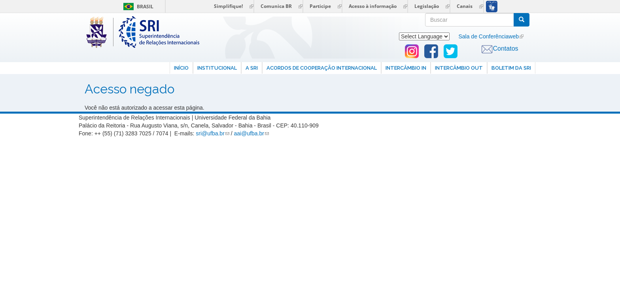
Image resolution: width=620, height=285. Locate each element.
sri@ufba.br (210, 133)
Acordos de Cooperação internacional (322, 68)
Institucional (217, 68)
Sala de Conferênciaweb (488, 36)
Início (181, 68)
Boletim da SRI (511, 68)
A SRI (252, 68)
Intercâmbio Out (459, 68)
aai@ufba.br (249, 133)
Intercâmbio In (406, 68)
